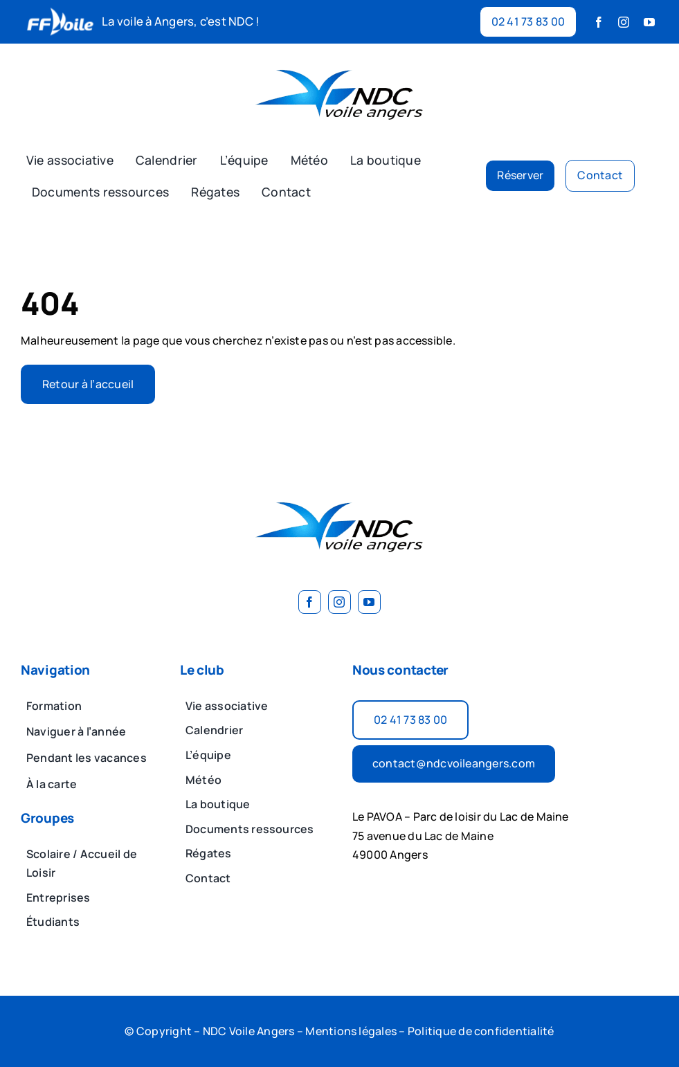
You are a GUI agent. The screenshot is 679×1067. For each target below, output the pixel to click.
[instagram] (623, 22)
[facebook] (598, 22)
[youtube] (649, 22)
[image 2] (339, 60)
